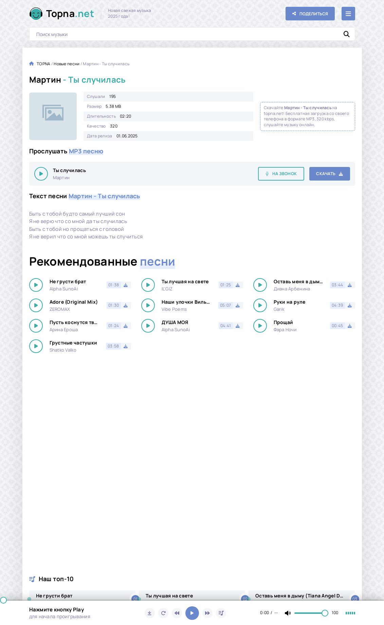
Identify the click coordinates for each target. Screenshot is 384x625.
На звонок (284, 173)
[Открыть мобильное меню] (348, 13)
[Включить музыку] (192, 613)
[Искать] (346, 34)
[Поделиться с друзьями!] (310, 13)
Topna (70, 13)
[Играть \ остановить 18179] (41, 174)
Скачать (325, 173)
